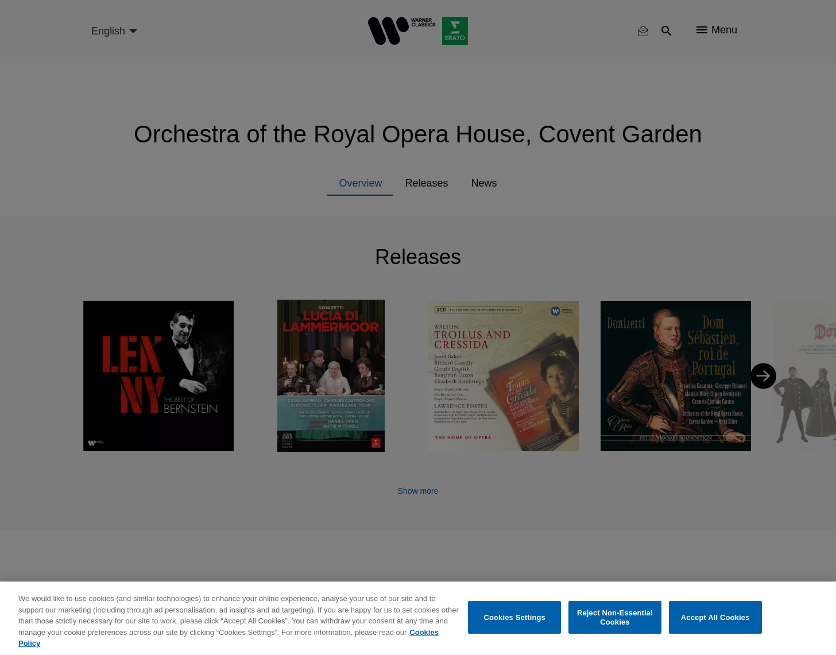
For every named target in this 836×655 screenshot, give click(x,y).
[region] (418, 618)
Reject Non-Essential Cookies (615, 617)
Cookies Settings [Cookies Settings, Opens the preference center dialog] (514, 617)
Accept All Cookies (715, 617)
